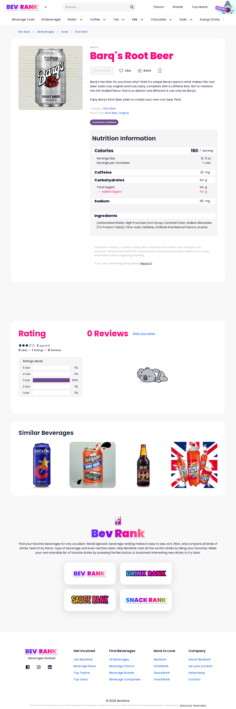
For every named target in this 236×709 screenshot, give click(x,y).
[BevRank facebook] (27, 667)
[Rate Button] (144, 70)
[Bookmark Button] (159, 70)
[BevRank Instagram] (39, 667)
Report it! (146, 263)
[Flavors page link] (158, 7)
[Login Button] (224, 7)
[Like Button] (125, 70)
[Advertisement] (182, 31)
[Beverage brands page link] (178, 7)
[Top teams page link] (200, 7)
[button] (50, 78)
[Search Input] (97, 7)
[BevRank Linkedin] (50, 667)
